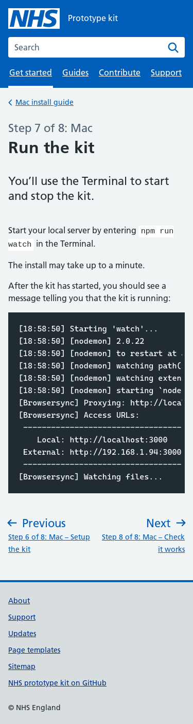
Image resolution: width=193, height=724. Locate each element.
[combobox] (96, 47)
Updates (22, 631)
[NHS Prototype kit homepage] (63, 18)
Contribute (120, 72)
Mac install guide (44, 101)
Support (166, 72)
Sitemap (22, 664)
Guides (75, 72)
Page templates (34, 648)
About (19, 598)
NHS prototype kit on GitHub (57, 680)
